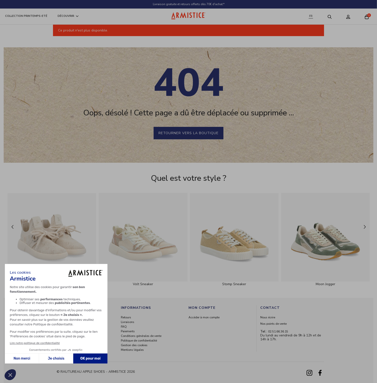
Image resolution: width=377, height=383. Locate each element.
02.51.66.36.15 (278, 331)
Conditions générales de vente (141, 336)
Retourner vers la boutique (188, 133)
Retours (126, 317)
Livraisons (127, 322)
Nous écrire (267, 317)
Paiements (128, 331)
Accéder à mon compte (204, 317)
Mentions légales (132, 350)
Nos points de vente (273, 324)
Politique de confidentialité (139, 341)
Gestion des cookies (134, 345)
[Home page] (188, 15)
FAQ (124, 327)
